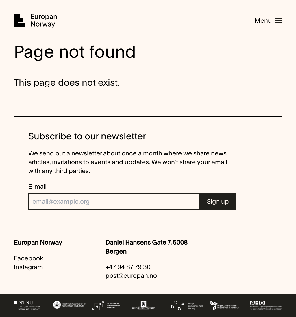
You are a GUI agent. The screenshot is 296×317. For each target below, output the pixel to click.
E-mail (37, 186)
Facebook (28, 258)
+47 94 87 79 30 (128, 267)
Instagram (28, 267)
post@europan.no (131, 276)
